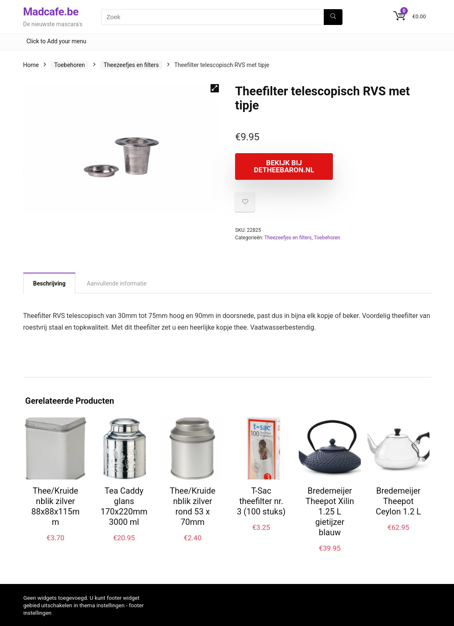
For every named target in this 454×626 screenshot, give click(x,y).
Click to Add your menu (57, 41)
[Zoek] (333, 17)
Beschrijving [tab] (49, 283)
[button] (215, 88)
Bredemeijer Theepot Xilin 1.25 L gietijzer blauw (329, 511)
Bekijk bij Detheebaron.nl (283, 166)
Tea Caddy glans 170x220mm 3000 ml (124, 506)
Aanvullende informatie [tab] (116, 283)
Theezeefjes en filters (131, 65)
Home (31, 65)
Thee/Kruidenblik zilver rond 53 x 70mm (193, 506)
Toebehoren (69, 65)
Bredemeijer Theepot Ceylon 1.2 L (398, 501)
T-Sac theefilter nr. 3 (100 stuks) (261, 501)
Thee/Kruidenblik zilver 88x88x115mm (55, 506)
